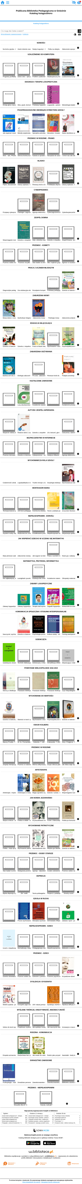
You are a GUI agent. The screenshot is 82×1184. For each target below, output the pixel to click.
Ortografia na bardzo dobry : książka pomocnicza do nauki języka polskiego (46, 1119)
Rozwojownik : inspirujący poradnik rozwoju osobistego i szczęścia (44, 1123)
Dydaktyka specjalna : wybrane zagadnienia (39, 1121)
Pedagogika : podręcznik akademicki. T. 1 (12, 1123)
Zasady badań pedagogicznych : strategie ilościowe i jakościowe (17, 1115)
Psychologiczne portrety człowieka (10, 1117)
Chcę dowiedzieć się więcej (31, 1182)
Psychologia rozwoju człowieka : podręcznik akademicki (42, 1117)
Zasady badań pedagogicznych (9, 1119)
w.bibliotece (50, 1156)
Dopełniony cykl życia (60, 1119)
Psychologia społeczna (60, 1117)
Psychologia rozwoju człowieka (62, 1115)
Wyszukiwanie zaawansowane (11, 34)
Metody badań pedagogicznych (9, 1121)
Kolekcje (25, 34)
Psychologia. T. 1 (59, 1121)
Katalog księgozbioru (41, 23)
